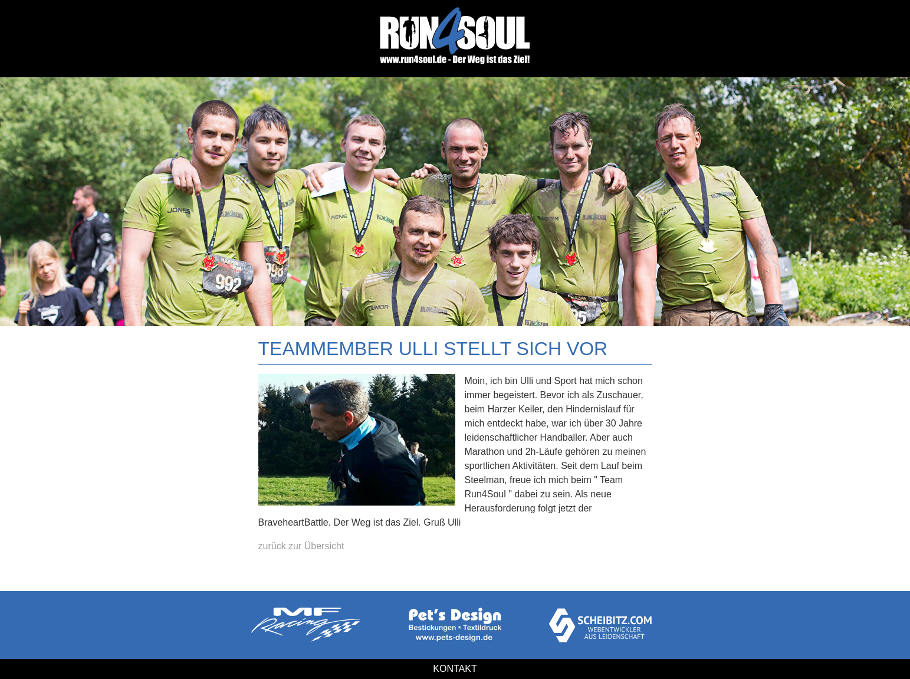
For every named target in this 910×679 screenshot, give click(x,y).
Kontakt (455, 669)
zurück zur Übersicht (301, 546)
